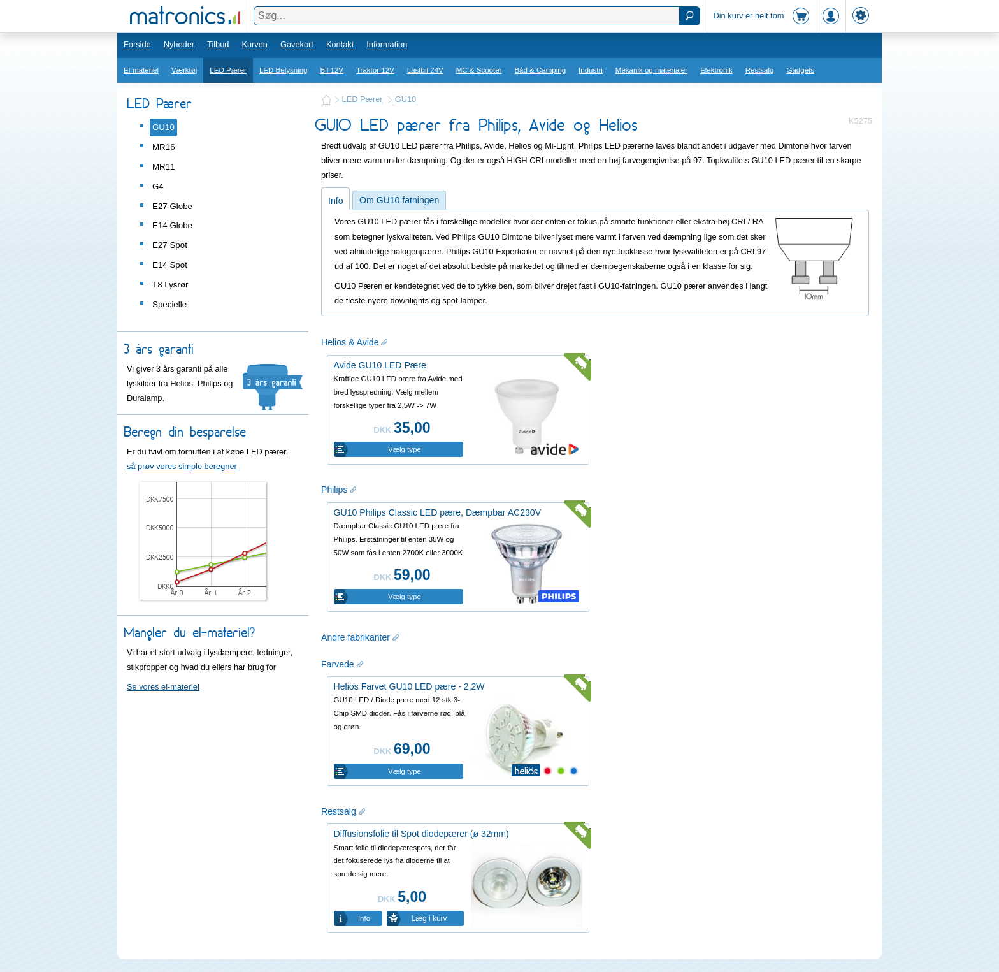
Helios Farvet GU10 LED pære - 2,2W (409, 686)
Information (386, 44)
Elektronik (716, 70)
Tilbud (218, 44)
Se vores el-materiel (163, 687)
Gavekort (296, 44)
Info (335, 201)
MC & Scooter (479, 70)
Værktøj (184, 70)
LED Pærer (228, 70)
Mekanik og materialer (651, 70)
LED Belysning (283, 70)
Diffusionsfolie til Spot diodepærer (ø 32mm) (421, 834)
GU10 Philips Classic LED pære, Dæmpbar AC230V (438, 512)
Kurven (254, 44)
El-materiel (141, 70)
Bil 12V (332, 70)
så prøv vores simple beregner (182, 466)
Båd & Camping (540, 70)
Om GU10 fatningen (399, 200)
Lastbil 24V (425, 70)
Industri (591, 70)
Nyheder (179, 44)
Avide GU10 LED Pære (380, 365)
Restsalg (759, 70)
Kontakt (340, 44)
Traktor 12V (375, 70)
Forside (137, 44)
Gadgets (801, 70)
